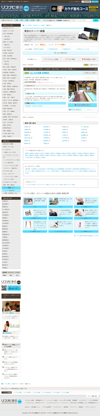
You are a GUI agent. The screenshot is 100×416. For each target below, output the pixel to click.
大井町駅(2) (5, 245)
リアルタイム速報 (29, 400)
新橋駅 (26, 135)
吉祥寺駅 (64, 140)
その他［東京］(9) (30, 157)
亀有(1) (92, 153)
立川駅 (83, 140)
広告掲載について (35, 407)
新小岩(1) (53, 155)
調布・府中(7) (6, 125)
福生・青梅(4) (6, 130)
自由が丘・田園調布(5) (9, 92)
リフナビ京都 (36, 392)
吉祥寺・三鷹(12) (7, 119)
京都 (26, 20)
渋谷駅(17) (5, 201)
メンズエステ (6, 149)
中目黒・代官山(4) (7, 53)
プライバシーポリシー (90, 407)
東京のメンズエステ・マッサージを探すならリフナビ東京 (51, 413)
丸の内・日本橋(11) (8, 81)
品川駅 (83, 129)
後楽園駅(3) (5, 240)
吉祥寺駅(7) (5, 259)
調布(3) (70, 155)
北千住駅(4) (5, 248)
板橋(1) (37, 155)
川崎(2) (43, 157)
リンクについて (64, 402)
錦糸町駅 (45, 140)
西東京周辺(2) (6, 128)
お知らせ (27, 407)
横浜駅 (26, 143)
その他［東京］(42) (8, 133)
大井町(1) (80, 153)
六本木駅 (45, 132)
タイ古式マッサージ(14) (9, 182)
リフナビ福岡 (65, 392)
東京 (37, 20)
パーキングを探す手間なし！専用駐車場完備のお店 (60, 171)
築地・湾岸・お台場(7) (9, 78)
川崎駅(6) (4, 268)
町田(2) (42, 155)
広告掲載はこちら (82, 402)
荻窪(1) (69, 153)
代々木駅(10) (5, 209)
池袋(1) (32, 153)
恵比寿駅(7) (5, 204)
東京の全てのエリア (8, 28)
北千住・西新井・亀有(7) (9, 103)
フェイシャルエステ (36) (11, 165)
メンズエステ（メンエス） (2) (11, 156)
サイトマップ (73, 407)
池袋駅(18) (5, 212)
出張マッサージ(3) (7, 31)
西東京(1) (75, 155)
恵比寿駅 (45, 127)
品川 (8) (6, 61)
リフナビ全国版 (6, 392)
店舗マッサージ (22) (10, 152)
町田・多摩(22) (7, 114)
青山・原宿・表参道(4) (9, 67)
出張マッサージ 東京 (69, 184)
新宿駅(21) (5, 206)
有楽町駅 (45, 135)
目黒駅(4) (4, 218)
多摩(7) (47, 155)
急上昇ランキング (40, 402)
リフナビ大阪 (18, 392)
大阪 (16, 20)
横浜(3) (38, 157)
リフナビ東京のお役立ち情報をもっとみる (86, 235)
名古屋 (32, 20)
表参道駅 (26, 132)
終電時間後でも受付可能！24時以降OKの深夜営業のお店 (73, 169)
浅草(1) (53, 153)
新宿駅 (64, 127)
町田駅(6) (4, 254)
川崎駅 (45, 143)
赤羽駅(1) (4, 251)
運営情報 (66, 407)
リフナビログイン (57, 407)
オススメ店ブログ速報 (65, 400)
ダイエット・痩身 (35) (10, 168)
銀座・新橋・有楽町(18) (9, 75)
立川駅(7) (4, 262)
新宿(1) (27, 153)
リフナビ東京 (56, 392)
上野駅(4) (4, 237)
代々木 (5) (7, 47)
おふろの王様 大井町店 (36, 73)
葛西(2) (47, 153)
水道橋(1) (58, 153)
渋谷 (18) (6, 36)
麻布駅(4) (4, 226)
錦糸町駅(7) (5, 256)
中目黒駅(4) (5, 215)
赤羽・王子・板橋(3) (8, 111)
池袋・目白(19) (7, 50)
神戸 (21, 20)
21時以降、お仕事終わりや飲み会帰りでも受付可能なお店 (41, 169)
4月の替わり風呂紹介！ (38, 106)
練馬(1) (92, 155)
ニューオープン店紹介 (52, 400)
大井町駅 (45, 138)
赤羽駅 (83, 138)
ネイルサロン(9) (7, 171)
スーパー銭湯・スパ (8, 187)
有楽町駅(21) (5, 234)
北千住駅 (64, 138)
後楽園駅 (83, 135)
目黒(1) (37, 153)
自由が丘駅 (27, 138)
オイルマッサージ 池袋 (42, 184)
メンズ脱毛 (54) (8, 162)
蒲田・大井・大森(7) (8, 97)
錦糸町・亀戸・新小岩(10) (10, 117)
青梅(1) (82, 155)
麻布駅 (64, 132)
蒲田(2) (74, 153)
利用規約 (81, 407)
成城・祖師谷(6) (7, 108)
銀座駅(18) (5, 229)
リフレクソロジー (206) (10, 176)
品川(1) (42, 153)
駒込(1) (64, 153)
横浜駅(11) (5, 265)
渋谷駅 (26, 127)
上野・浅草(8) (6, 83)
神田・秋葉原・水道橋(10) (10, 86)
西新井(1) (86, 153)
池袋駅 (26, 129)
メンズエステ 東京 (30, 184)
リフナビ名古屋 (46, 392)
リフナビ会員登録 (46, 407)
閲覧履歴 (59, 20)
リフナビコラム (83, 400)
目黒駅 (64, 129)
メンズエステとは (29, 402)
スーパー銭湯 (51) (9, 190)
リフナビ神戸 (27, 392)
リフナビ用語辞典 (93, 400)
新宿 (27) (6, 44)
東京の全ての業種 (7, 144)
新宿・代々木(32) (7, 42)
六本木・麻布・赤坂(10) (9, 69)
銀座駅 (83, 132)
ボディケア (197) (9, 179)
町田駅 (26, 140)
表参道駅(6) (5, 220)
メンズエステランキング (52, 402)
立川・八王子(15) (7, 122)
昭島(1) (87, 155)
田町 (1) (6, 64)
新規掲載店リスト (40, 400)
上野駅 (64, 135)
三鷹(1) (59, 155)
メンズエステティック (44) (11, 160)
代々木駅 (83, 127)
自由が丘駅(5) (6, 243)
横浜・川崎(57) (7, 136)
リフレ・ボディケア (8, 174)
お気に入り (66, 20)
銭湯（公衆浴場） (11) (10, 193)
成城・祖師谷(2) (29, 155)
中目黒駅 (45, 129)
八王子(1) (64, 155)
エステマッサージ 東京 (56, 184)
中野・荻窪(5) (6, 94)
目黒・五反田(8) (7, 56)
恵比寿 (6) (7, 39)
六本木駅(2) (5, 223)
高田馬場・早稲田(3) (8, 72)
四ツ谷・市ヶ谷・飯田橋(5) (10, 100)
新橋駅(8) (4, 231)
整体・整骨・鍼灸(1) (8, 185)
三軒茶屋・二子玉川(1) (9, 105)
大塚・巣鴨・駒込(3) (8, 89)
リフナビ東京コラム (49, 20)
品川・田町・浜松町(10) (9, 58)
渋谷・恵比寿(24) (7, 33)
